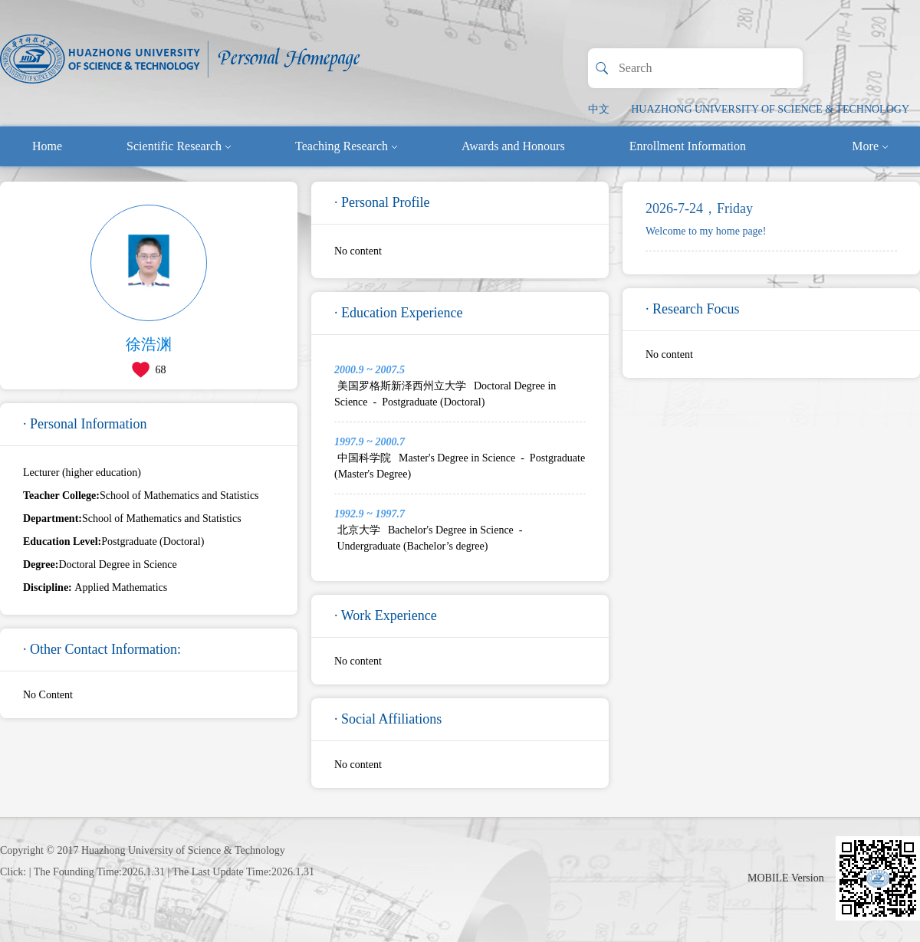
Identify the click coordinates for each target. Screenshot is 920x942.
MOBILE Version (786, 878)
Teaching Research (346, 146)
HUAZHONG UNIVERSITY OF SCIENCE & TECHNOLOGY (770, 109)
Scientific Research (179, 146)
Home (47, 146)
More (870, 146)
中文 (599, 109)
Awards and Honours (513, 146)
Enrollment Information (687, 146)
